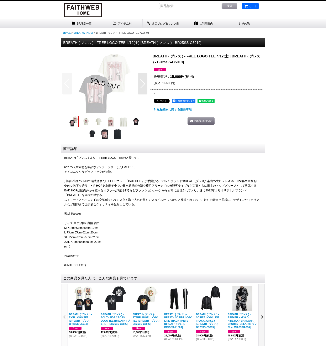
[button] (244, 23)
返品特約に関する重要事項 (173, 109)
